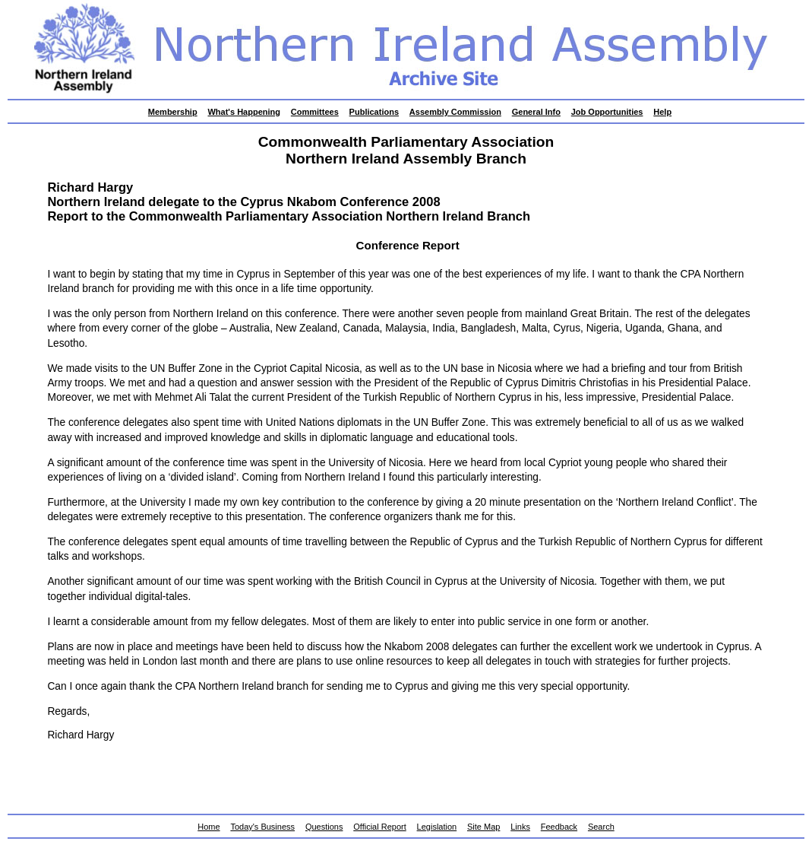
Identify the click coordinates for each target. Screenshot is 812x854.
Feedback (559, 826)
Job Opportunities (607, 111)
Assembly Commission (455, 111)
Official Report (379, 826)
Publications (374, 111)
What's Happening (243, 111)
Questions (324, 826)
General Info (536, 111)
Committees (315, 111)
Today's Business (262, 826)
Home (208, 826)
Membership (172, 111)
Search (601, 826)
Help (662, 111)
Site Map (483, 826)
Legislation (437, 826)
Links (520, 826)
